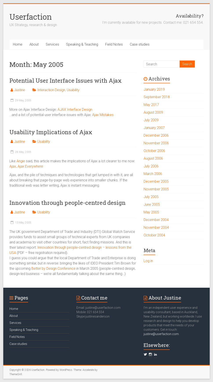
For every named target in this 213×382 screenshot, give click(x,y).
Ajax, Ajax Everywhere (26, 166)
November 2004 (156, 227)
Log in (148, 261)
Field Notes (114, 44)
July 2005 (151, 197)
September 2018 (157, 97)
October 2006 (154, 151)
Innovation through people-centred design (67, 202)
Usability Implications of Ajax (50, 132)
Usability (73, 90)
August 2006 (153, 158)
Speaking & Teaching (82, 44)
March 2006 (153, 174)
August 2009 (153, 112)
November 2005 (156, 189)
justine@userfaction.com (161, 334)
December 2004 (156, 220)
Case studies (140, 44)
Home (17, 44)
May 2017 (151, 105)
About (34, 44)
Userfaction (30, 16)
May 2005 (151, 212)
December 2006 (156, 135)
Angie (20, 161)
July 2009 (151, 120)
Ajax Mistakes (103, 115)
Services (52, 44)
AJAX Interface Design (75, 109)
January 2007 (154, 128)
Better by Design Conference (53, 268)
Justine (19, 90)
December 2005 (156, 181)
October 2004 (154, 235)
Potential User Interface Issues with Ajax (65, 80)
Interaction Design (51, 90)
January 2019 (154, 89)
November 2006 (156, 143)
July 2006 (151, 166)
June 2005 (152, 204)
